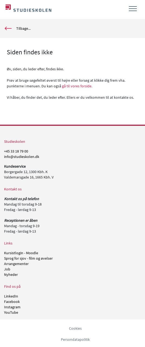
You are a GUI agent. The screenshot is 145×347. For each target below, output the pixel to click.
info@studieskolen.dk (21, 156)
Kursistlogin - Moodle (21, 252)
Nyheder (11, 274)
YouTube (11, 312)
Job (7, 269)
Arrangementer (16, 263)
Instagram (12, 307)
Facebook (12, 301)
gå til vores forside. (77, 86)
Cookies (75, 328)
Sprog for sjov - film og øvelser (28, 258)
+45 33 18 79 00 (16, 151)
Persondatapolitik (75, 339)
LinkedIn (11, 296)
